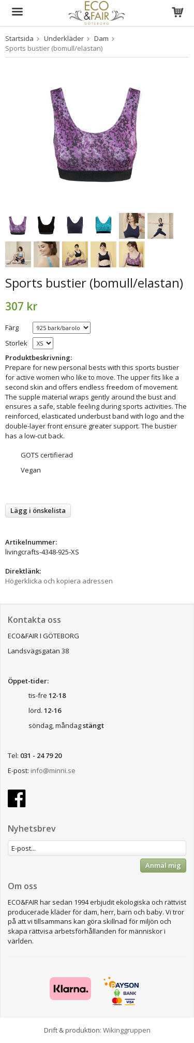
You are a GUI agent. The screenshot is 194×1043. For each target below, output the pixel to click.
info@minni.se (53, 770)
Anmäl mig (163, 865)
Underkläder (64, 38)
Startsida (19, 38)
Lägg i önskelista (38, 510)
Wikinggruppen (127, 1030)
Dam (101, 38)
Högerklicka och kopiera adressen (59, 580)
